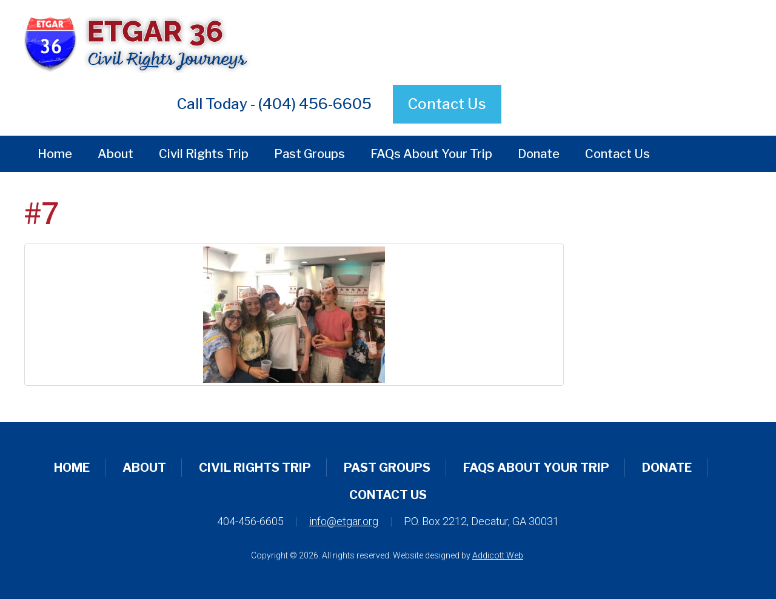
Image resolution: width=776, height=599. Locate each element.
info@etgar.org (343, 521)
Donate (539, 154)
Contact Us (447, 104)
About (115, 154)
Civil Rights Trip (204, 154)
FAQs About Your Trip (431, 154)
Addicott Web (497, 555)
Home (55, 154)
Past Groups (309, 154)
